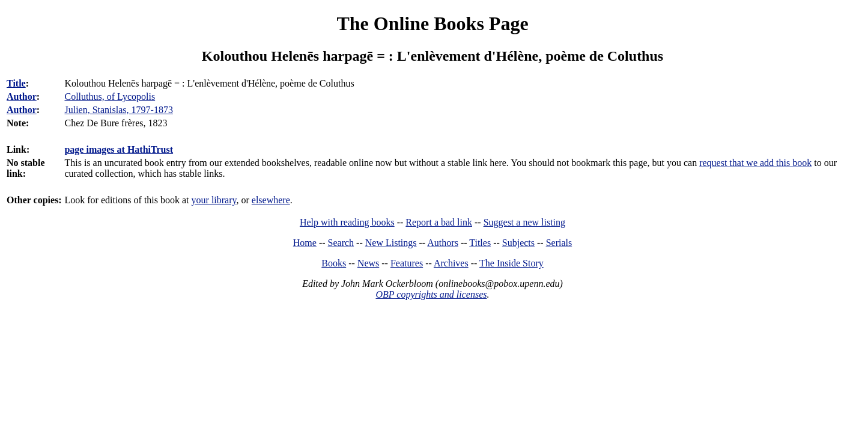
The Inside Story (511, 263)
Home (305, 243)
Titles (480, 243)
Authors (442, 243)
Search (341, 243)
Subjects (518, 243)
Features (406, 263)
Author (22, 96)
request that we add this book (755, 163)
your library (214, 200)
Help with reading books (347, 222)
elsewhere (271, 200)
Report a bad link (438, 222)
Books (333, 263)
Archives (451, 263)
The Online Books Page (432, 23)
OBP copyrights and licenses (431, 294)
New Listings (391, 243)
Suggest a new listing (524, 222)
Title (16, 83)
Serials (559, 243)
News (368, 263)
